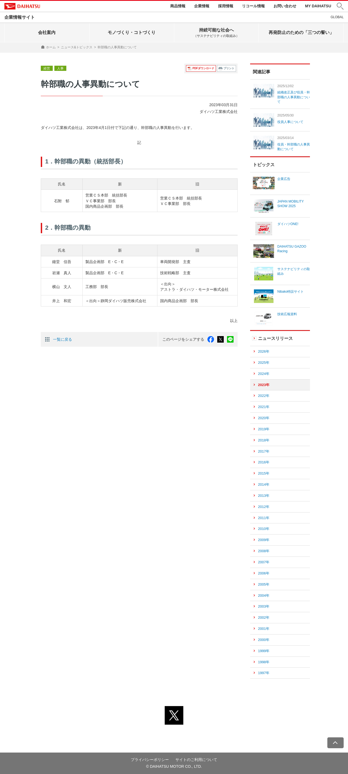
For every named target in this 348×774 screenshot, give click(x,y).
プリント (228, 68)
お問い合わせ (285, 6)
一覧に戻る (62, 339)
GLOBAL (337, 17)
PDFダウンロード (203, 68)
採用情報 (225, 6)
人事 (60, 68)
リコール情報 (253, 6)
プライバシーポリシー (150, 759)
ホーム (51, 47)
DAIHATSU (22, 6)
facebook (210, 339)
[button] (340, 6)
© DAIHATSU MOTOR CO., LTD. (174, 766)
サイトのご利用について (196, 759)
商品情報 (177, 6)
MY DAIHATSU (318, 6)
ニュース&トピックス (76, 47)
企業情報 (201, 6)
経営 (47, 68)
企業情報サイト (19, 17)
